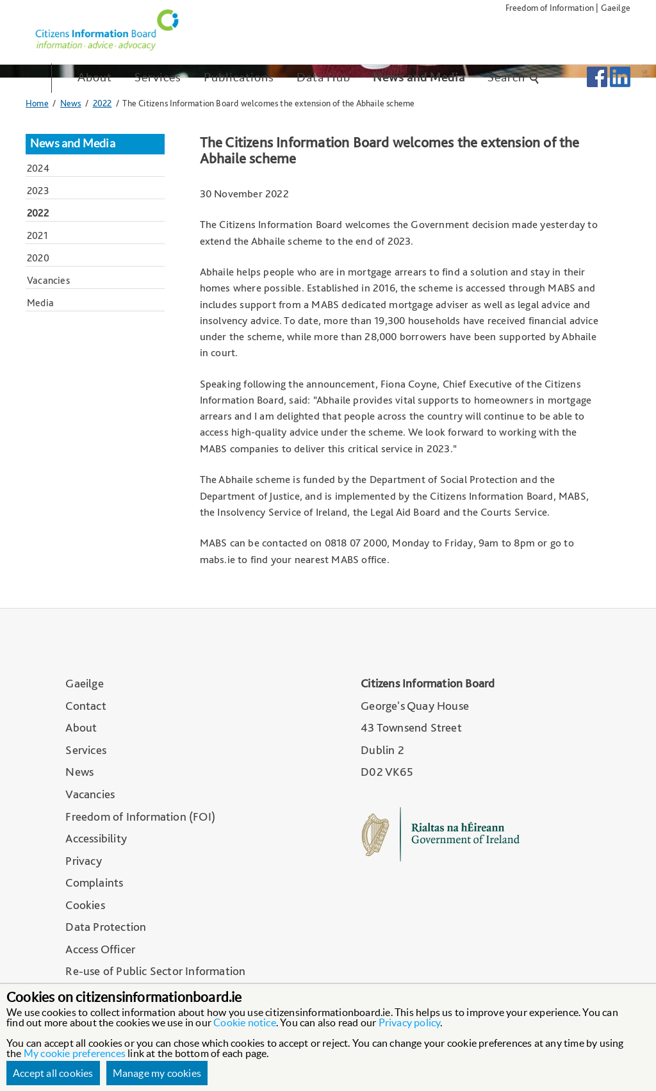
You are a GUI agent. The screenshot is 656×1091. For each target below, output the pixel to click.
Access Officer (100, 949)
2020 (38, 258)
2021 (37, 235)
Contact (85, 705)
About (95, 77)
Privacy (83, 860)
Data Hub (323, 77)
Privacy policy (410, 1022)
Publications (239, 77)
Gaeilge (615, 7)
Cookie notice (244, 1022)
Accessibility (96, 838)
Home (37, 102)
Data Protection (105, 926)
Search (514, 77)
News (70, 102)
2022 (102, 102)
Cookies (84, 905)
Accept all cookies (53, 1073)
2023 (38, 191)
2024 (38, 168)
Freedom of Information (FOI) (140, 816)
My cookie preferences (75, 1053)
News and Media (419, 77)
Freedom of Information (549, 7)
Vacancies (48, 280)
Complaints (94, 882)
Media (40, 303)
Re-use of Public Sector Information (155, 971)
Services (158, 77)
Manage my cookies (157, 1073)
